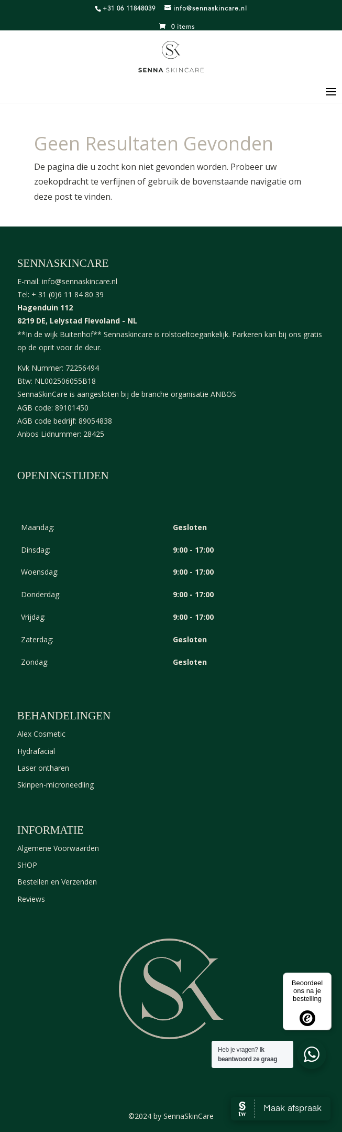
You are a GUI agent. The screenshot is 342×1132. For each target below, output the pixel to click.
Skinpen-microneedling (55, 785)
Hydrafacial (36, 751)
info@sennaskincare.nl (79, 281)
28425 (93, 434)
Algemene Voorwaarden (58, 848)
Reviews (31, 899)
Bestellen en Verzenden (57, 882)
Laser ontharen (43, 768)
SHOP (27, 865)
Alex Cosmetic (41, 734)
